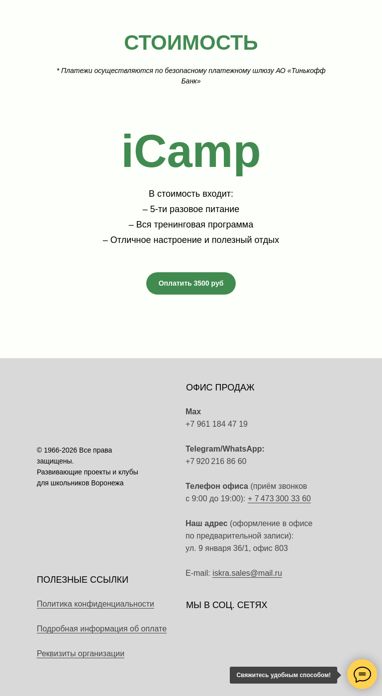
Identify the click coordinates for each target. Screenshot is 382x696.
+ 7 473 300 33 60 (279, 498)
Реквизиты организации (80, 653)
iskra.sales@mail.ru (247, 573)
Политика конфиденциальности (95, 604)
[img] (307, 455)
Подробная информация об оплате (102, 628)
